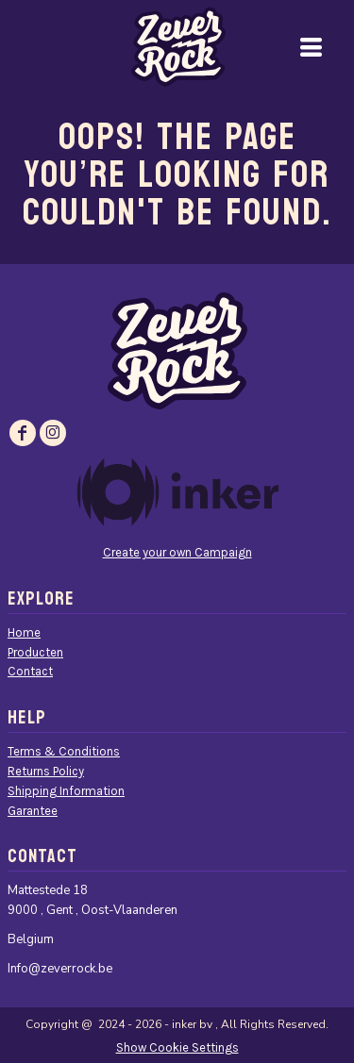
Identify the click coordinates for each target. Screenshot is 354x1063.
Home (24, 632)
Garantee (33, 811)
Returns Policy (46, 771)
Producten (35, 652)
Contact (30, 671)
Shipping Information (66, 791)
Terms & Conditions (64, 751)
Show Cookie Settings (177, 1047)
